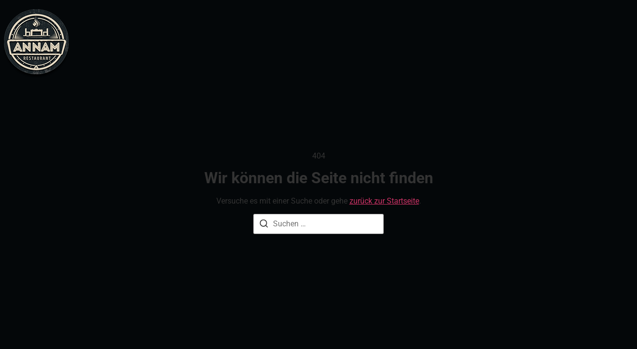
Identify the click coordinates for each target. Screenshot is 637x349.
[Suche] (263, 225)
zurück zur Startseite (384, 201)
